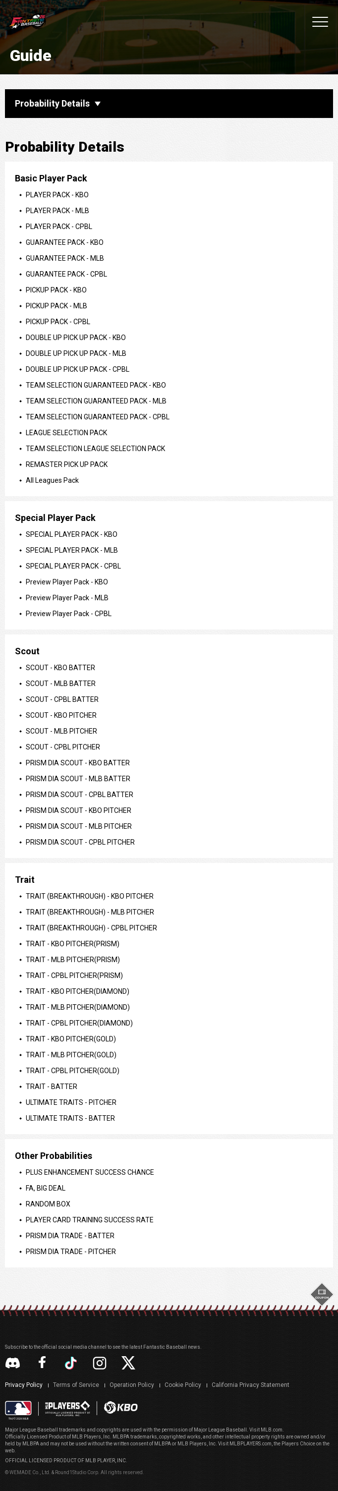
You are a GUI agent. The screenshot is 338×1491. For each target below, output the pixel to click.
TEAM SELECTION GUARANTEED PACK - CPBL (97, 417)
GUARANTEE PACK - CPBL (66, 274)
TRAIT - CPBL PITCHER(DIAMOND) (79, 1023)
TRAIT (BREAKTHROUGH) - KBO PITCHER (90, 896)
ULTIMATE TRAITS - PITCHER (71, 1102)
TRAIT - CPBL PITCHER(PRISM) (74, 975)
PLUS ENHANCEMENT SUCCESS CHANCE (90, 1172)
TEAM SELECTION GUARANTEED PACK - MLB (96, 401)
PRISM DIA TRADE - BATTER (70, 1236)
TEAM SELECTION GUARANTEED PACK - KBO (96, 385)
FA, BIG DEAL (45, 1188)
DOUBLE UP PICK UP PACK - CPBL (77, 369)
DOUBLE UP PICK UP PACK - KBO (76, 338)
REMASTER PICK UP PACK (67, 464)
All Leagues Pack (52, 480)
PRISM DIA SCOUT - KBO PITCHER (78, 810)
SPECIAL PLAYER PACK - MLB (72, 550)
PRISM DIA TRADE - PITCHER (71, 1252)
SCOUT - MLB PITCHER (61, 731)
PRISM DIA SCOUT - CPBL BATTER (79, 795)
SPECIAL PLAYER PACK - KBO (71, 534)
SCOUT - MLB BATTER (61, 684)
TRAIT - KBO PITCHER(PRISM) (72, 944)
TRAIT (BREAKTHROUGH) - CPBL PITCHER (91, 928)
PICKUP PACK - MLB (56, 306)
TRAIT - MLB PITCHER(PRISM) (73, 960)
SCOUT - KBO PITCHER (61, 715)
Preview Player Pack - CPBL (69, 614)
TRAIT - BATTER (51, 1086)
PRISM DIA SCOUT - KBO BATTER (78, 763)
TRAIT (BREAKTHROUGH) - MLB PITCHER (90, 912)
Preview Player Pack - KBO (67, 582)
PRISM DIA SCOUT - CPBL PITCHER (80, 842)
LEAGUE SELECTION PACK (66, 433)
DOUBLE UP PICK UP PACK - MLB (76, 353)
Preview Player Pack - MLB (67, 598)
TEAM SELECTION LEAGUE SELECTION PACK (95, 449)
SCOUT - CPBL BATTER (62, 699)
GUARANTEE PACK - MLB (65, 258)
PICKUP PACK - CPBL (58, 322)
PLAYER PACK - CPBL (59, 226)
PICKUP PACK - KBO (56, 290)
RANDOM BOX (48, 1204)
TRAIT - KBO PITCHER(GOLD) (71, 1039)
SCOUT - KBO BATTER (60, 668)
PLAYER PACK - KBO (57, 195)
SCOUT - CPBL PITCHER (63, 747)
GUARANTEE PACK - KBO (65, 242)
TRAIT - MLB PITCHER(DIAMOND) (78, 1007)
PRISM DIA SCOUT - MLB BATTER (78, 779)
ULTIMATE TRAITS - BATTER (70, 1118)
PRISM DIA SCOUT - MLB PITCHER (79, 826)
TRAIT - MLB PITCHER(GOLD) (71, 1055)
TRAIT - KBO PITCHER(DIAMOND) (77, 991)
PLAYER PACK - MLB (57, 211)
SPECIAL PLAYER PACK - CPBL (73, 566)
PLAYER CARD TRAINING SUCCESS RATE (90, 1220)
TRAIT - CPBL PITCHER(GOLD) (72, 1071)
